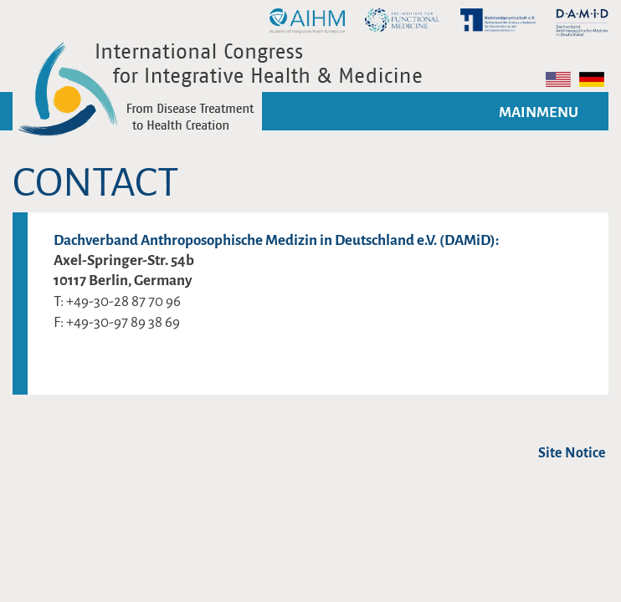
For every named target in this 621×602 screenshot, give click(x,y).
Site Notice (572, 453)
